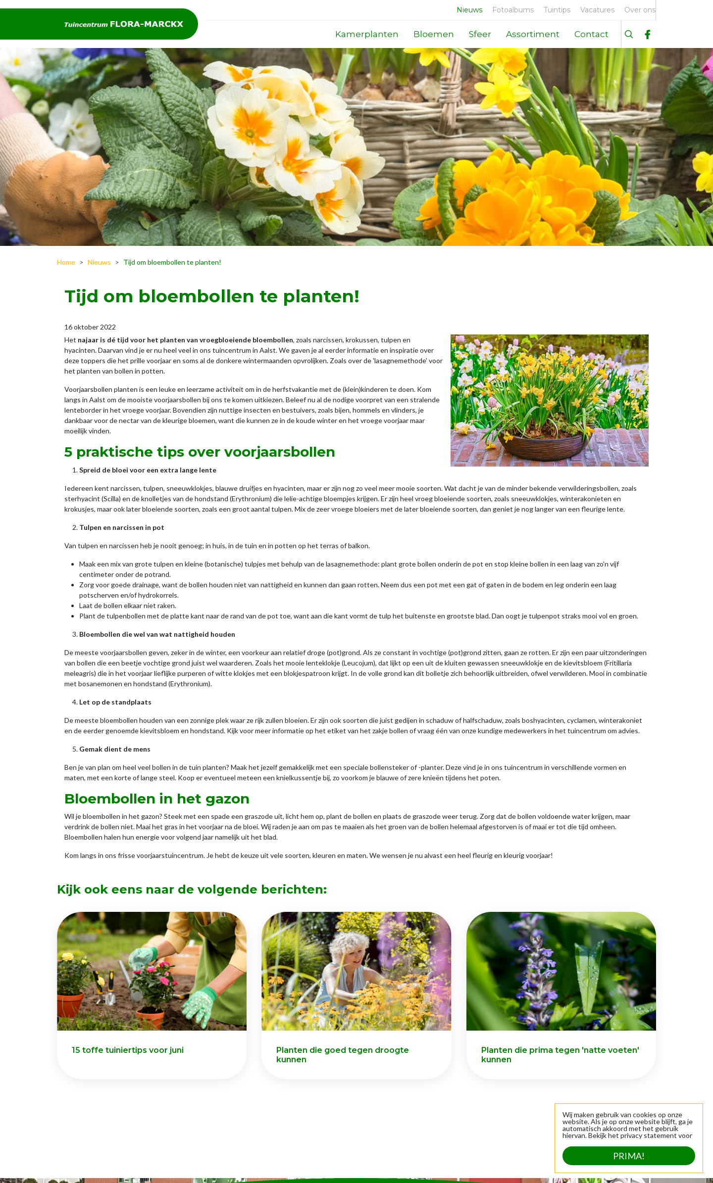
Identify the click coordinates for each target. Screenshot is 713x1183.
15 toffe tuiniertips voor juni (128, 1050)
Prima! (629, 1155)
